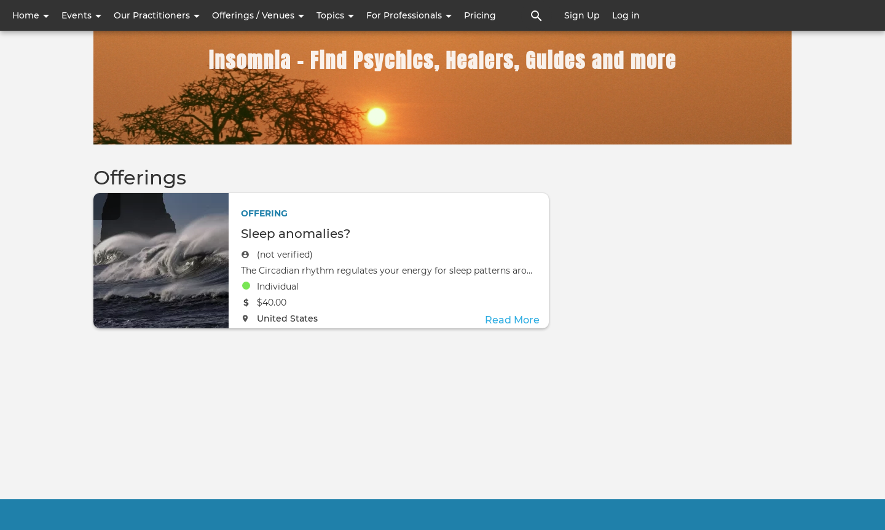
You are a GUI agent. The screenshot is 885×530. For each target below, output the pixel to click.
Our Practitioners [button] (157, 15)
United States (287, 318)
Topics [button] (335, 15)
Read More (512, 320)
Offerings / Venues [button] (258, 15)
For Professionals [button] (409, 15)
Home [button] (30, 15)
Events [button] (81, 15)
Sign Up (582, 15)
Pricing (480, 15)
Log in (626, 15)
